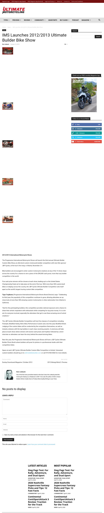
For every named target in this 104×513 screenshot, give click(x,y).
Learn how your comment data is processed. (41, 444)
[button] (99, 20)
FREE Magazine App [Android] (35, 1)
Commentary (32, 490)
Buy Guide (64, 20)
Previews (16, 20)
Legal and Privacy (50, 1)
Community (40, 20)
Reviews (28, 20)
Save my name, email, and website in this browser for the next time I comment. (29, 435)
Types (6, 20)
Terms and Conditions (77, 1)
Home (4, 27)
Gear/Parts (52, 20)
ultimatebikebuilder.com (33, 353)
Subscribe (97, 141)
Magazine (86, 20)
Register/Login (6, 1)
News (9, 27)
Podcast (75, 20)
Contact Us (67, 1)
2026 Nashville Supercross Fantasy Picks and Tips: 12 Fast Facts (38, 484)
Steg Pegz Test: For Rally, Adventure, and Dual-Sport (38, 471)
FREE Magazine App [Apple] (19, 1)
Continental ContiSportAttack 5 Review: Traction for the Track (39, 496)
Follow (98, 129)
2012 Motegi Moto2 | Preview (57, 362)
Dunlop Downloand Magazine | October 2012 (17, 362)
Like (99, 124)
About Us (59, 1)
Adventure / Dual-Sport (36, 477)
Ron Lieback (5, 44)
